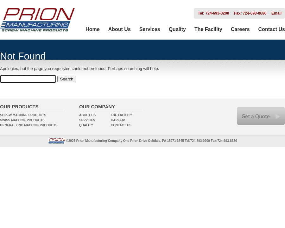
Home (92, 29)
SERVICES (87, 120)
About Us (119, 29)
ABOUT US (87, 115)
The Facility (208, 29)
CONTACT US (121, 125)
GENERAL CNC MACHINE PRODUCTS (29, 125)
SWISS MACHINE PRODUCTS (22, 120)
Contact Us (271, 29)
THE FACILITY (121, 115)
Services (149, 29)
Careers (240, 29)
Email (276, 13)
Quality (177, 29)
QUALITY (86, 125)
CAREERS (118, 120)
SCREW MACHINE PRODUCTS (23, 115)
